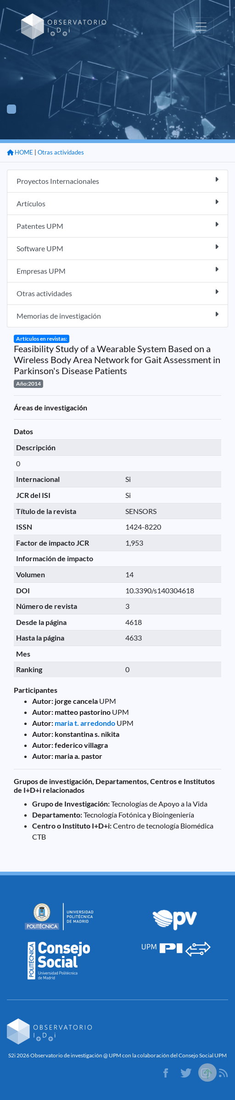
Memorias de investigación (117, 315)
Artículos (117, 203)
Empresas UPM (117, 270)
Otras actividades (61, 152)
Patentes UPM (117, 225)
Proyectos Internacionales (117, 180)
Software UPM (117, 248)
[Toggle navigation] (201, 26)
